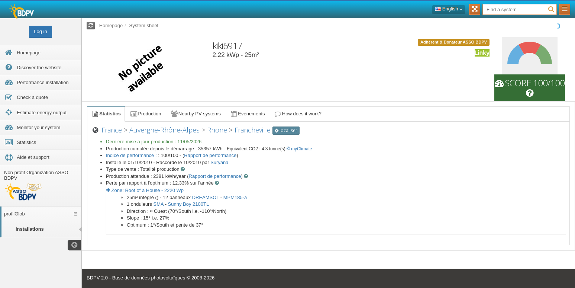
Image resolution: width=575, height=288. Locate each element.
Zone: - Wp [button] (145, 190)
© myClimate (299, 148)
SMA (159, 204)
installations (30, 229)
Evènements (247, 113)
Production (145, 113)
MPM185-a (235, 197)
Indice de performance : (132, 155)
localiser (286, 130)
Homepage (111, 25)
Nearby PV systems (195, 113)
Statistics (106, 113)
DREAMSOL (205, 197)
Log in (40, 31)
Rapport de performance (210, 155)
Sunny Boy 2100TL (188, 204)
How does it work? (298, 113)
